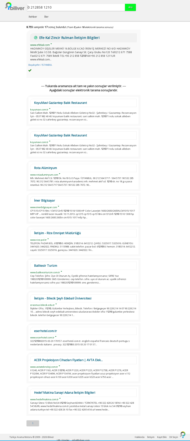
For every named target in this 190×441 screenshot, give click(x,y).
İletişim (150, 437)
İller (46, 16)
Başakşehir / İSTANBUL (40, 64)
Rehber (33, 16)
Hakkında (139, 437)
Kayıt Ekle (162, 437)
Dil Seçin (173, 437)
